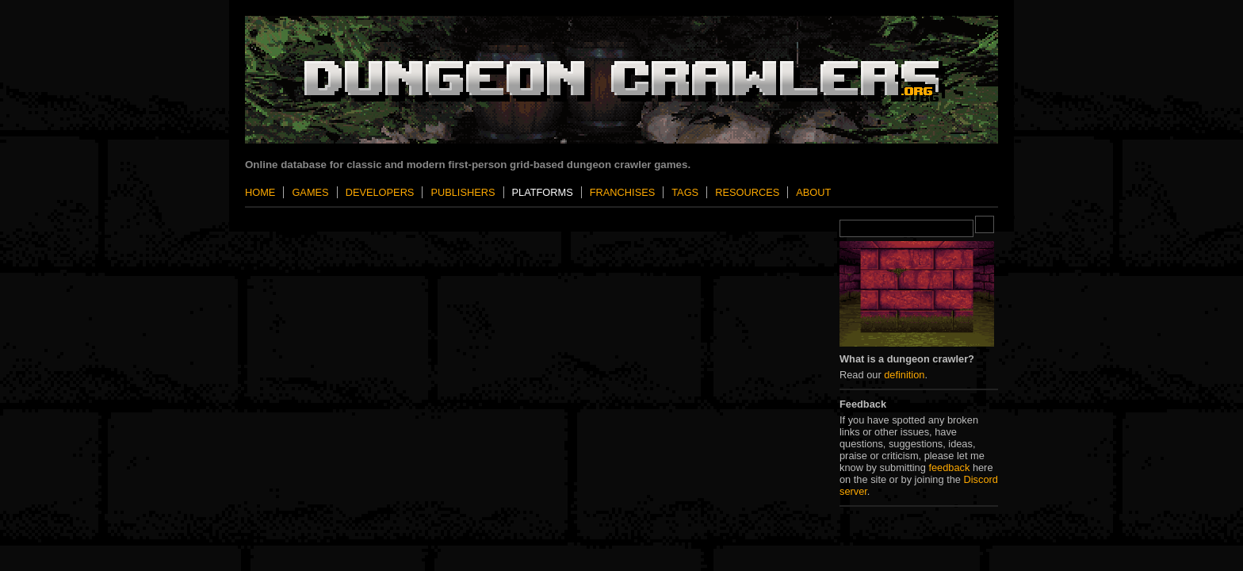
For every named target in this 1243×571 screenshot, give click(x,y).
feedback (949, 467)
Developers (380, 192)
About (813, 192)
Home (260, 192)
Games (310, 192)
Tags (684, 192)
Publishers (462, 192)
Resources (747, 192)
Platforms (542, 192)
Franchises (622, 192)
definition (904, 375)
